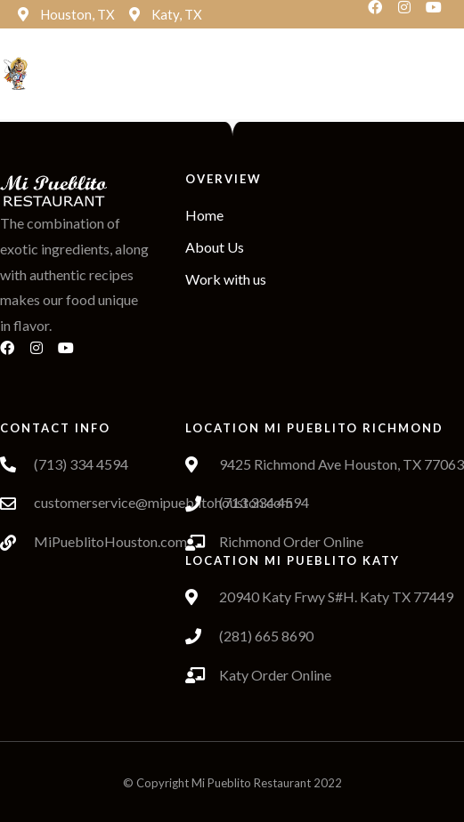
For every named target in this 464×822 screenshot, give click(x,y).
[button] (254, 74)
